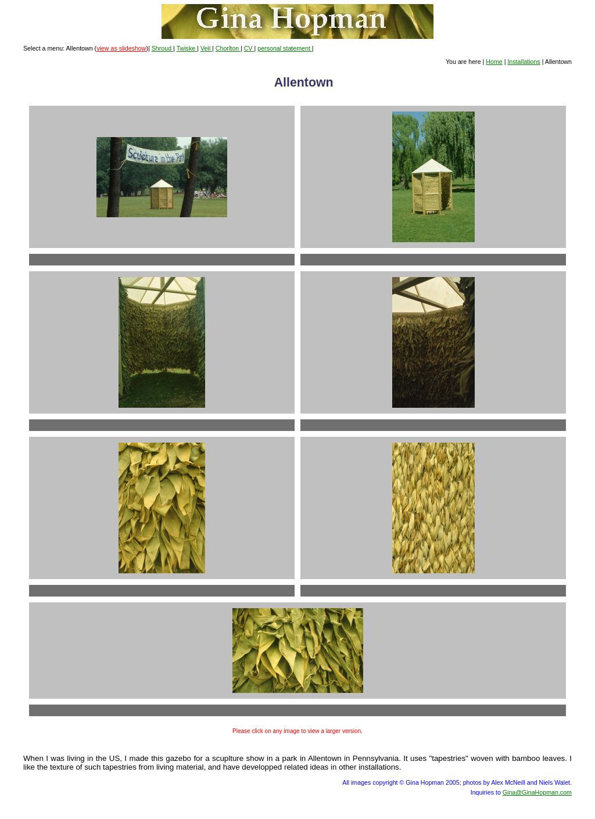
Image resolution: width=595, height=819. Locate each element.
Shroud (162, 48)
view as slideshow (121, 48)
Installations (523, 61)
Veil (206, 48)
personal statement (284, 48)
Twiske (187, 48)
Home (494, 61)
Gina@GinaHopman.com (537, 792)
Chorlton (228, 48)
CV (249, 48)
